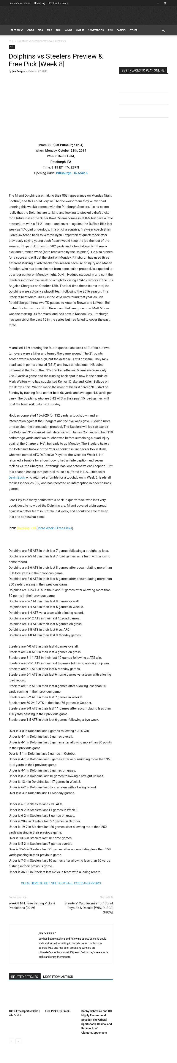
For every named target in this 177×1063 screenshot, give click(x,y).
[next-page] (18, 1041)
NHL (58, 30)
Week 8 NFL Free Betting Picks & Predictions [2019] (32, 905)
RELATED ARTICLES (24, 977)
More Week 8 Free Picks (55, 528)
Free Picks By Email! (57, 1011)
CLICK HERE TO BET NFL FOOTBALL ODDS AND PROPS (61, 883)
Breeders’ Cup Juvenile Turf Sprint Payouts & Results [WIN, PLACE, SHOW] (89, 907)
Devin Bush (17, 477)
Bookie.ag (39, 3)
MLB (49, 30)
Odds (30, 30)
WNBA (69, 30)
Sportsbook (96, 30)
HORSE (80, 30)
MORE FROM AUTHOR (58, 977)
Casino (121, 30)
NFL (11, 41)
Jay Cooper (18, 71)
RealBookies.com (58, 3)
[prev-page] (11, 1041)
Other (133, 30)
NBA (40, 30)
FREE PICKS (17, 30)
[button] (163, 30)
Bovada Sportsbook (19, 3)
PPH (110, 30)
